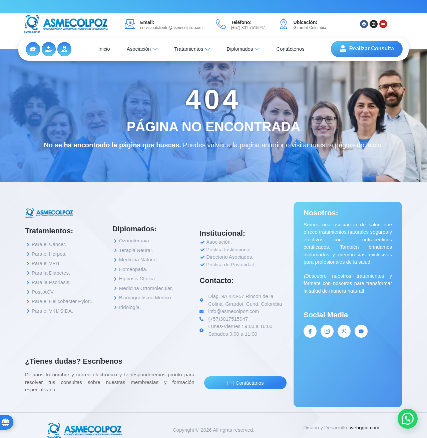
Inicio (104, 49)
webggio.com (364, 427)
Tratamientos (192, 49)
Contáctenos (290, 49)
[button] (408, 419)
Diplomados (243, 49)
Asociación (142, 49)
